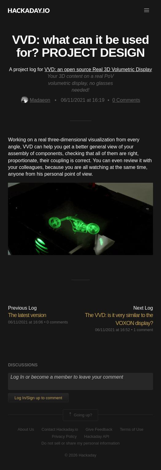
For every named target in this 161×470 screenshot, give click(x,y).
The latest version (27, 315)
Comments (126, 100)
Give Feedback (99, 429)
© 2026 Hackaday (81, 455)
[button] (146, 10)
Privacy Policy (64, 436)
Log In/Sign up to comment (38, 397)
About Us (26, 429)
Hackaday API (96, 436)
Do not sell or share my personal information (80, 443)
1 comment (143, 329)
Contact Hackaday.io (60, 429)
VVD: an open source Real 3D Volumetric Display (98, 69)
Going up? (80, 415)
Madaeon (35, 100)
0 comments (57, 322)
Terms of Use (132, 429)
